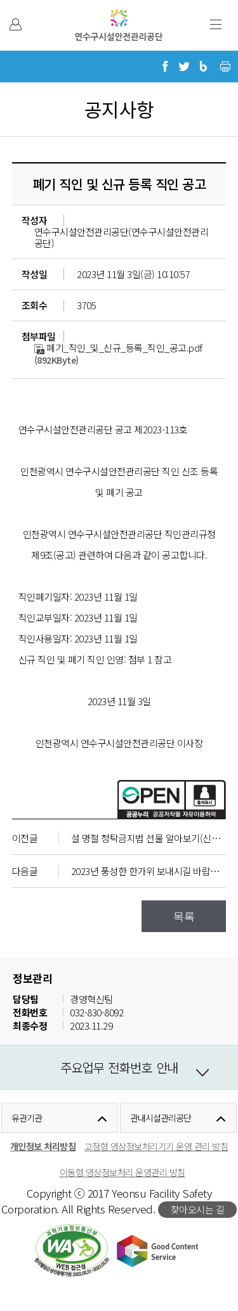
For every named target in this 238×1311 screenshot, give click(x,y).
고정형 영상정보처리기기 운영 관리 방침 (156, 1146)
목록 (183, 916)
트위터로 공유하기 (184, 66)
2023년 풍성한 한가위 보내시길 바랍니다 (149, 871)
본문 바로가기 (27, 0)
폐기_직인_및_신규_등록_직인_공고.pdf (118, 347)
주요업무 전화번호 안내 (119, 1067)
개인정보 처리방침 (43, 1146)
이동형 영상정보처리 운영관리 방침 (122, 1172)
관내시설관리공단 (160, 1117)
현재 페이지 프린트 (225, 66)
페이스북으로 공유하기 (165, 66)
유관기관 (26, 1117)
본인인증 (16, 24)
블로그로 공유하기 (203, 66)
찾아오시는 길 (198, 1209)
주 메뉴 (215, 24)
